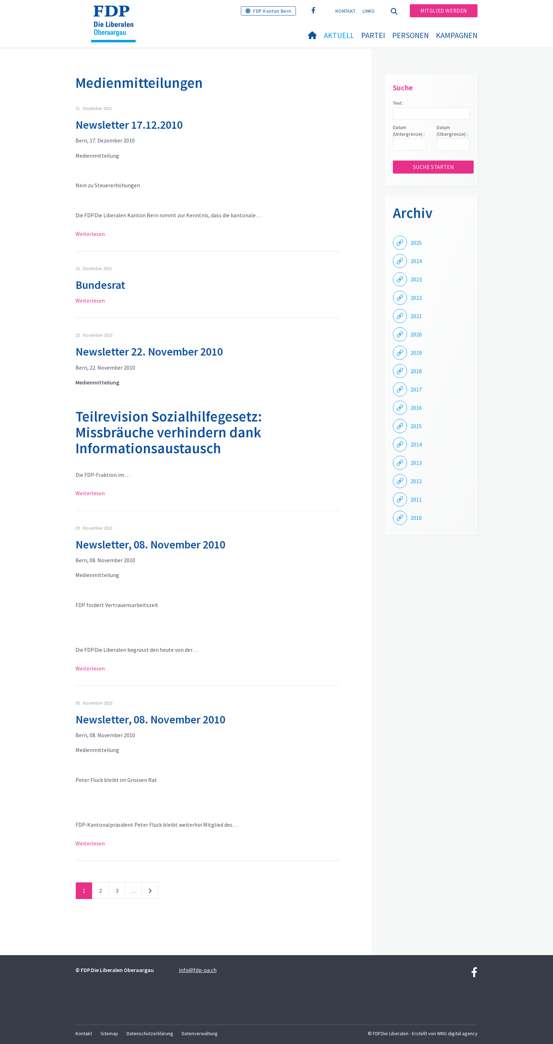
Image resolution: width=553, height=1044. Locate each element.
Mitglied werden (443, 10)
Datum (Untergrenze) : (409, 131)
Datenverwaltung (200, 1033)
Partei (373, 35)
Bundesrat (100, 285)
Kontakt (345, 11)
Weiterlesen (90, 233)
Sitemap (109, 1033)
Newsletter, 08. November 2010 (150, 545)
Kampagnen (457, 35)
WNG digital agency (457, 1033)
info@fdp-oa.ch (198, 969)
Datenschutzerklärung (150, 1033)
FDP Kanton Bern (272, 11)
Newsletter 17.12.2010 (129, 125)
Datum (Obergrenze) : (452, 131)
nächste (150, 892)
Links (369, 11)
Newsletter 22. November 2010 (149, 352)
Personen (410, 35)
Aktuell (339, 35)
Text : (398, 103)
